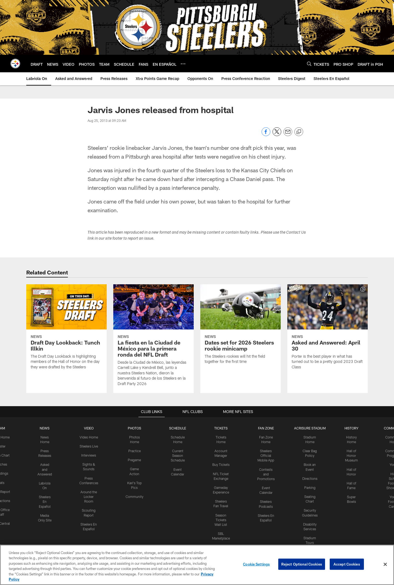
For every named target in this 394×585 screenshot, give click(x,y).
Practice (134, 450)
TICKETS (220, 428)
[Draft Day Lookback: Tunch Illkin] (66, 330)
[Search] (309, 63)
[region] (197, 565)
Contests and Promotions (265, 473)
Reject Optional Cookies (301, 564)
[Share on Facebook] (266, 134)
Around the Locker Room (89, 495)
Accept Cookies (347, 564)
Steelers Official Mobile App (265, 455)
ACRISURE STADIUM (309, 428)
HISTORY (351, 428)
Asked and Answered (45, 468)
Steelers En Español (45, 500)
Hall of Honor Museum (350, 455)
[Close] (385, 564)
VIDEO (89, 428)
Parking (309, 487)
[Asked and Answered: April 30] (327, 330)
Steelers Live (89, 446)
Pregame (134, 459)
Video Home (89, 437)
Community (134, 496)
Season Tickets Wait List (220, 518)
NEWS (45, 428)
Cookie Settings (256, 564)
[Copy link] (298, 132)
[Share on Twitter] (277, 134)
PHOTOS (134, 428)
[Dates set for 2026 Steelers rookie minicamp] (240, 327)
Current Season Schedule (177, 455)
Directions (309, 478)
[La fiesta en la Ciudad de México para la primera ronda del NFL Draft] (153, 338)
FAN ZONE (265, 428)
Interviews (89, 455)
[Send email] (287, 134)
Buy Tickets (220, 464)
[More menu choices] (183, 64)
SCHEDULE (177, 428)
